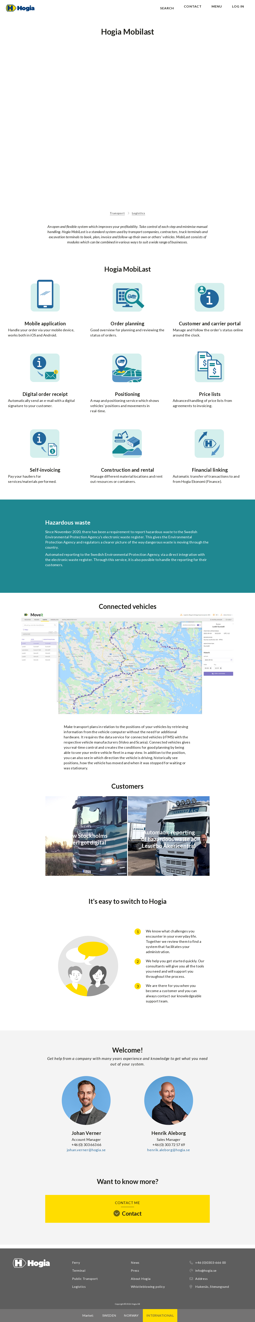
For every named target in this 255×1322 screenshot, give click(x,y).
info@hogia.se (206, 1270)
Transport (117, 217)
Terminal (78, 1270)
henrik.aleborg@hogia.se (168, 1153)
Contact (193, 10)
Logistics (138, 217)
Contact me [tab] (127, 1212)
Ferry (76, 1262)
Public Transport (85, 1278)
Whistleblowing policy (148, 1286)
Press (135, 1270)
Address (201, 1278)
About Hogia (141, 1278)
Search (167, 10)
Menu (217, 10)
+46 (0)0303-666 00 (210, 1262)
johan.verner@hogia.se (86, 1153)
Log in (238, 10)
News (135, 1262)
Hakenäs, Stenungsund (212, 1286)
